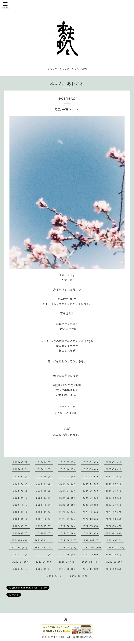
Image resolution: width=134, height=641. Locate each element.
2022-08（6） (21, 526)
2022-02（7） (44, 533)
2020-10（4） (67, 554)
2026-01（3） (114, 462)
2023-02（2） (114, 511)
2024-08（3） (44, 490)
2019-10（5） (114, 568)
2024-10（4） (114, 483)
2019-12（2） (67, 568)
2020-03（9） (114, 561)
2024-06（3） (90, 490)
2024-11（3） (90, 483)
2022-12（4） (44, 518)
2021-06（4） (115, 540)
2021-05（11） (19, 547)
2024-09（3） (21, 490)
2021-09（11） (44, 540)
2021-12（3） (90, 533)
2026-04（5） (44, 462)
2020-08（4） (114, 554)
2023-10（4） (44, 504)
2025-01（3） (44, 483)
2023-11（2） (21, 504)
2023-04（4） (67, 511)
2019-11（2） (90, 568)
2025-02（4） (21, 483)
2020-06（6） (43, 561)
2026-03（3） (67, 462)
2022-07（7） (44, 526)
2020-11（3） (44, 554)
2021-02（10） (93, 547)
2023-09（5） (67, 504)
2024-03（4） (44, 497)
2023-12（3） (114, 497)
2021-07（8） (92, 540)
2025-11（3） (44, 469)
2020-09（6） (90, 554)
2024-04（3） (21, 497)
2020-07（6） (20, 561)
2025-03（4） (114, 476)
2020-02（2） (21, 568)
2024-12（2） (67, 483)
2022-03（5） (21, 533)
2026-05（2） (21, 462)
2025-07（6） (21, 476)
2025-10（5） (67, 469)
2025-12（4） (21, 469)
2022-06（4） (67, 526)
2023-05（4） (44, 511)
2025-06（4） (44, 476)
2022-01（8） (67, 533)
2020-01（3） (44, 568)
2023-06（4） (21, 511)
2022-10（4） (90, 518)
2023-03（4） (90, 511)
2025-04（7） (90, 476)
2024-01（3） (90, 497)
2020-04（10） (91, 561)
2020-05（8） (67, 561)
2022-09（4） (114, 518)
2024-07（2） (67, 490)
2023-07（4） (114, 504)
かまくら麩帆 (58, 636)
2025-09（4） (90, 469)
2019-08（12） (79, 575)
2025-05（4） (67, 476)
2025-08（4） (114, 469)
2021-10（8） (20, 540)
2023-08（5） (90, 504)
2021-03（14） (68, 547)
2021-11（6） (114, 533)
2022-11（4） (67, 518)
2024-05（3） (114, 490)
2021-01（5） (117, 547)
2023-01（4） (21, 518)
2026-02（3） (90, 462)
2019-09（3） (55, 575)
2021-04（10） (44, 547)
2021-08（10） (68, 540)
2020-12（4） (21, 554)
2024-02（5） (67, 497)
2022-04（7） (114, 526)
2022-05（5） (90, 526)
